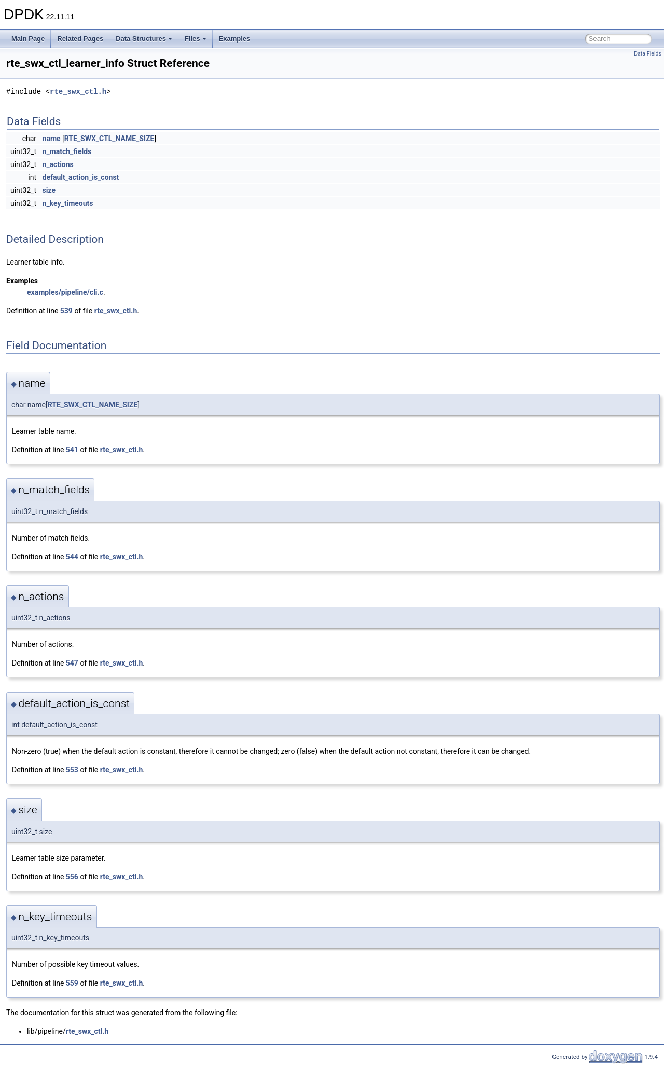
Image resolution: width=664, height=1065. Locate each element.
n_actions (58, 164)
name (52, 138)
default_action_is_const (81, 177)
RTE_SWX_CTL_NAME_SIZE (109, 138)
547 (72, 663)
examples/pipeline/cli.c (65, 292)
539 (66, 311)
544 (72, 556)
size (49, 190)
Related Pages (80, 39)
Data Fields (647, 53)
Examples (235, 39)
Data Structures (144, 39)
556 (72, 877)
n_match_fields (67, 151)
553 (72, 770)
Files (195, 39)
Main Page (28, 39)
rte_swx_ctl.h (78, 91)
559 (72, 983)
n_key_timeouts (68, 203)
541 (72, 450)
